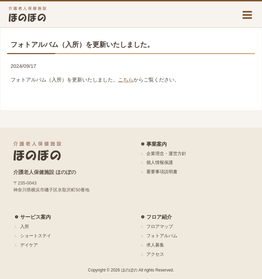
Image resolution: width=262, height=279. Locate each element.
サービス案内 (35, 217)
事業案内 (156, 144)
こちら (125, 80)
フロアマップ (159, 226)
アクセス (155, 254)
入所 (24, 226)
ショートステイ (35, 235)
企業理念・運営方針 (166, 153)
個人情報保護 (159, 162)
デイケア (29, 245)
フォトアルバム (161, 235)
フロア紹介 (159, 217)
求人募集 (155, 245)
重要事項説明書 (161, 171)
